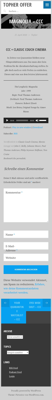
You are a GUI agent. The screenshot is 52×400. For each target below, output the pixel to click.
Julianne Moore (34, 146)
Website (11, 258)
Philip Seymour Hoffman (31, 150)
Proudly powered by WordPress (26, 390)
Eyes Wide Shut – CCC (35, 305)
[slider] (22, 120)
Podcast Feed (15, 372)
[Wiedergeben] (7, 120)
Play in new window (21, 127)
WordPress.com (36, 394)
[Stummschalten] (37, 120)
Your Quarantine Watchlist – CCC (17, 311)
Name (10, 234)
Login (12, 376)
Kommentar (14, 192)
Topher (34, 34)
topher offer (17, 4)
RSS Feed (13, 368)
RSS (15, 133)
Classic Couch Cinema (28, 141)
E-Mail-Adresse (11, 248)
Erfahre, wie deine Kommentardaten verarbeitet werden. (24, 288)
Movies (42, 141)
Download (38, 127)
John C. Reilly (20, 146)
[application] (26, 120)
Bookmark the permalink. (15, 158)
